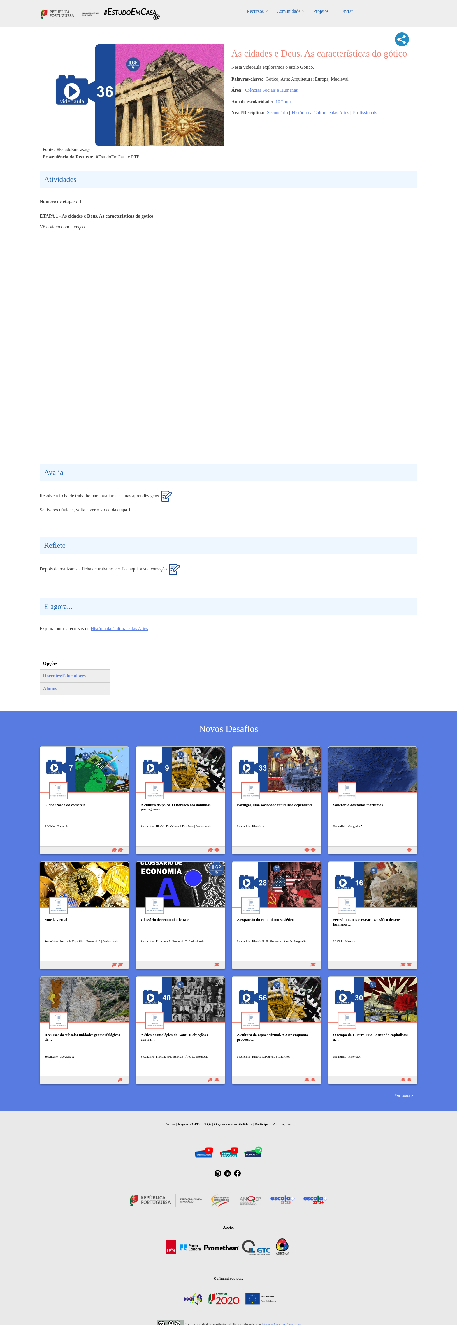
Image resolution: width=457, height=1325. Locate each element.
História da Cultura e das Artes (320, 112)
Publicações (282, 1124)
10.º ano (283, 101)
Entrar (347, 11)
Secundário (277, 112)
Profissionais (365, 112)
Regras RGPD (189, 1124)
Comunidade (288, 11)
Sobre (170, 1124)
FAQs (207, 1124)
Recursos (255, 11)
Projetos (320, 11)
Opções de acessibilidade (233, 1124)
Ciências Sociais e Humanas (271, 90)
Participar (262, 1124)
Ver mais (402, 1095)
